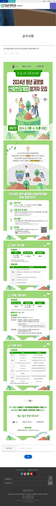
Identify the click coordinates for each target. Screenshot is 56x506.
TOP (50, 479)
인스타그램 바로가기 (25, 473)
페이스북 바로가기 (21, 473)
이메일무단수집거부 (32, 470)
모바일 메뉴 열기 (53, 6)
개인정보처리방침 (20, 470)
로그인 (44, 1)
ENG (54, 1)
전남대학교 (3, 1)
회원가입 (49, 1)
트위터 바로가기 (34, 473)
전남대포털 (11, 1)
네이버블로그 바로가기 (28, 473)
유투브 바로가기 (31, 473)
